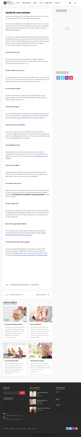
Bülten (29, 428)
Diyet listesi (39, 320)
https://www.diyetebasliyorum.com (13, 419)
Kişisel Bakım (48, 3)
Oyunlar (57, 3)
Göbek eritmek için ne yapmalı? (37, 361)
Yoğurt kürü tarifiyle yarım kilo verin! (42, 393)
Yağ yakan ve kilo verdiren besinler (43, 408)
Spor (40, 3)
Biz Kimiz (6, 428)
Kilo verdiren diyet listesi (35, 324)
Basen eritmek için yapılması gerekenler (13, 324)
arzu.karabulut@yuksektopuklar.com (13, 415)
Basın (34, 428)
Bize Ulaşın (23, 428)
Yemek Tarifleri (26, 3)
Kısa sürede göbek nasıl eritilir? (11, 361)
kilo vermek (34, 284)
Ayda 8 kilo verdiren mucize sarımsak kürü (42, 401)
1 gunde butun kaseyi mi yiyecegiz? (65, 401)
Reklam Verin (14, 428)
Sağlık (35, 3)
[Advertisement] (27, 269)
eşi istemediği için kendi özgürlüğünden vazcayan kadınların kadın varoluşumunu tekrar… (66, 408)
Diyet (18, 3)
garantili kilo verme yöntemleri (20, 284)
